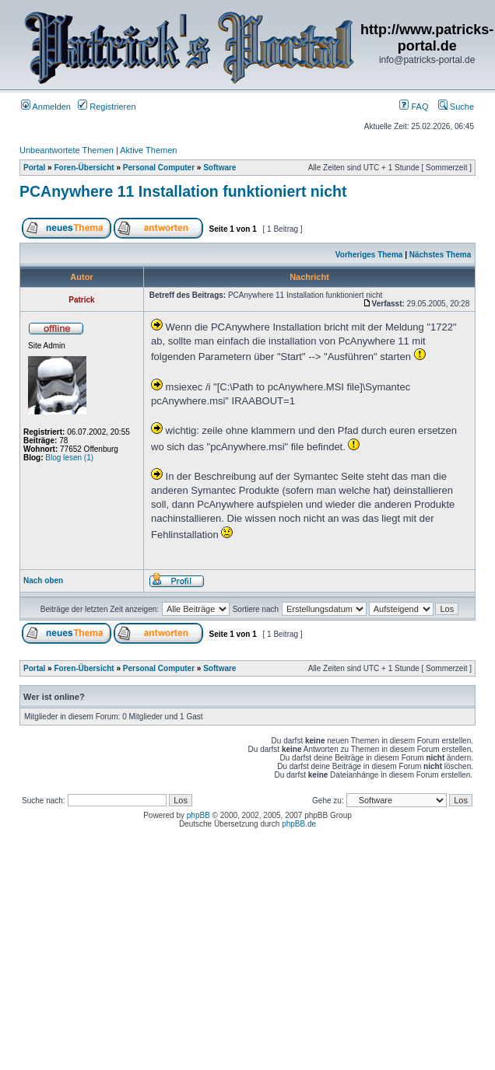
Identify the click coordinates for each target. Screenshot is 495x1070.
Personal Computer (159, 167)
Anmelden (46, 106)
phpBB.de (299, 824)
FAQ (413, 106)
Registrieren (106, 106)
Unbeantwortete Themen (66, 150)
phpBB (198, 815)
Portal (34, 167)
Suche (456, 106)
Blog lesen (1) (69, 457)
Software (219, 167)
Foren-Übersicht (84, 167)
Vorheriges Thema (369, 254)
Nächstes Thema (440, 254)
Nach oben (43, 580)
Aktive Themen (148, 150)
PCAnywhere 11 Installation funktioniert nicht (182, 191)
